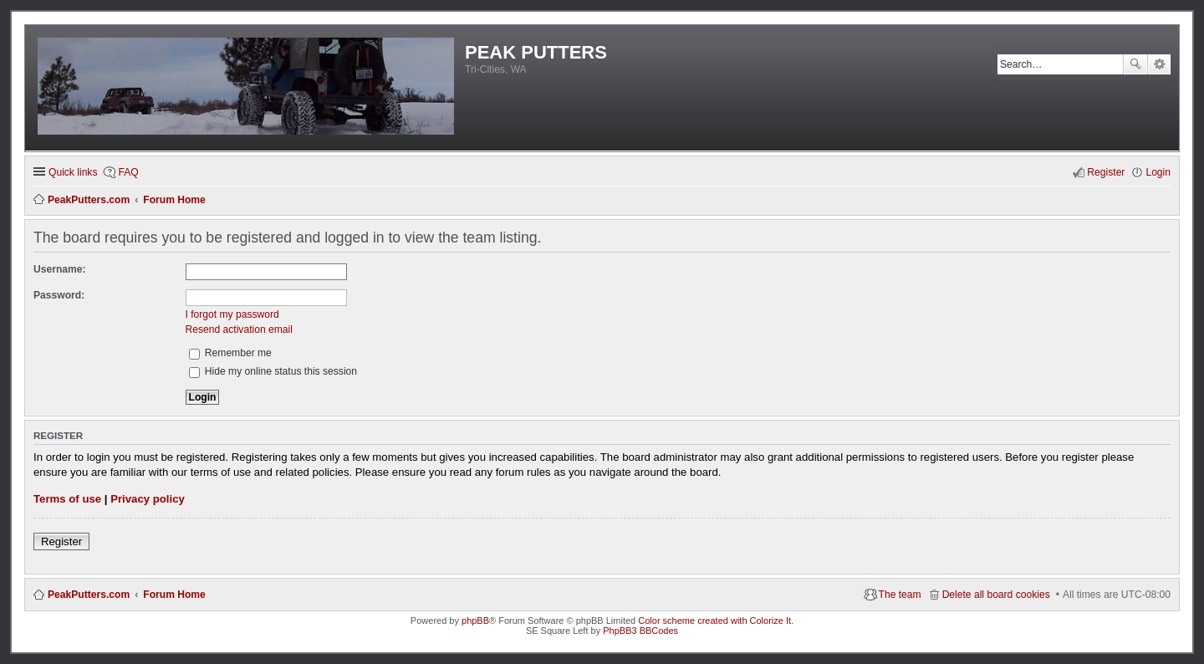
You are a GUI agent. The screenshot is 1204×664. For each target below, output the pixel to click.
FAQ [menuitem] (128, 172)
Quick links (72, 172)
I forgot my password (232, 314)
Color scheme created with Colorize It (714, 620)
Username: (59, 269)
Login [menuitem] (1158, 172)
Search (1135, 64)
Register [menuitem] (1106, 172)
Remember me (230, 353)
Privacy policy (147, 499)
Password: (58, 295)
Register (61, 541)
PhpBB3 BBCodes (640, 631)
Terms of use (67, 499)
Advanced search (1159, 64)
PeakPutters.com (89, 594)
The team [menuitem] (900, 594)
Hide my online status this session (273, 371)
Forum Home (174, 594)
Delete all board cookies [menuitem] (996, 594)
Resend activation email (239, 329)
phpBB (475, 620)
